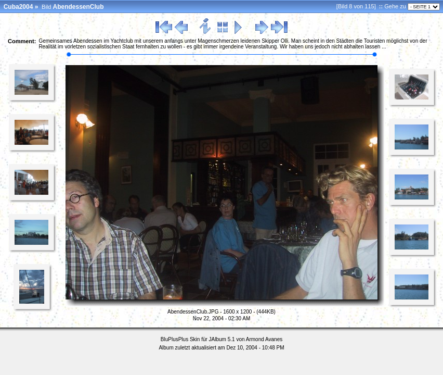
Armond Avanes (264, 339)
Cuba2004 (18, 6)
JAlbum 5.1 (222, 339)
